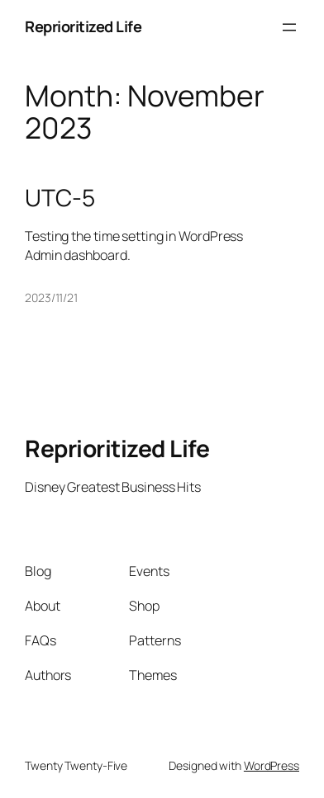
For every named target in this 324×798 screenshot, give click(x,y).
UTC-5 (60, 198)
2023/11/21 (51, 297)
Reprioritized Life (83, 26)
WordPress (271, 765)
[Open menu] (289, 27)
